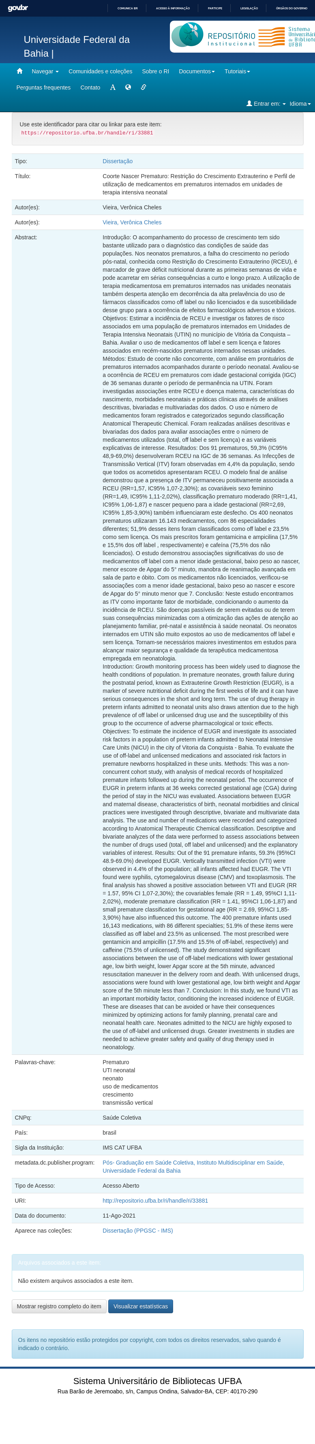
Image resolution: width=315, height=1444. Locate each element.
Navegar (45, 71)
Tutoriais (237, 71)
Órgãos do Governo (291, 8)
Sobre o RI (155, 71)
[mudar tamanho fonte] (112, 87)
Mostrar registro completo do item (59, 1306)
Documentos (197, 71)
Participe (215, 8)
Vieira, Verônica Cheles (132, 222)
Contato (90, 87)
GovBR (18, 8)
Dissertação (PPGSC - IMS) (138, 1230)
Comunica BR (128, 8)
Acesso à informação (173, 8)
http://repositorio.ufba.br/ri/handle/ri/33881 (155, 1200)
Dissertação (118, 161)
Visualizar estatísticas (141, 1306)
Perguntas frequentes (44, 87)
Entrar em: (266, 103)
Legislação (249, 8)
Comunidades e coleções (100, 71)
